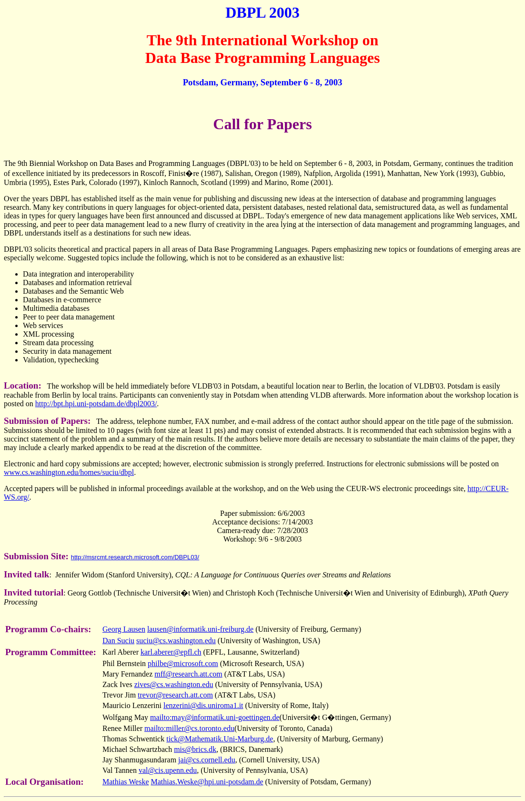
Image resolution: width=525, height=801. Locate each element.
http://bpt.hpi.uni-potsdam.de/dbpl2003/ (96, 404)
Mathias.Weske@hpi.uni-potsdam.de (207, 782)
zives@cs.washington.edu (173, 684)
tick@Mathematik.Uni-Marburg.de (219, 739)
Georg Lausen (123, 629)
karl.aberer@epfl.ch (171, 652)
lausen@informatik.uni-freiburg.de (200, 629)
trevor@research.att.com (175, 695)
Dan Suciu (118, 641)
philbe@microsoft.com (183, 663)
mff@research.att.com (188, 674)
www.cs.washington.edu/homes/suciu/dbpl (69, 472)
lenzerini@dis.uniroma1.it (203, 705)
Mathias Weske (125, 782)
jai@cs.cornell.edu (206, 760)
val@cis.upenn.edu (168, 770)
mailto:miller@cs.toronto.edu (189, 728)
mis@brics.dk (195, 749)
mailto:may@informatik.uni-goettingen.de (215, 717)
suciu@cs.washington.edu (176, 641)
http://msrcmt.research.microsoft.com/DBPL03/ (135, 557)
